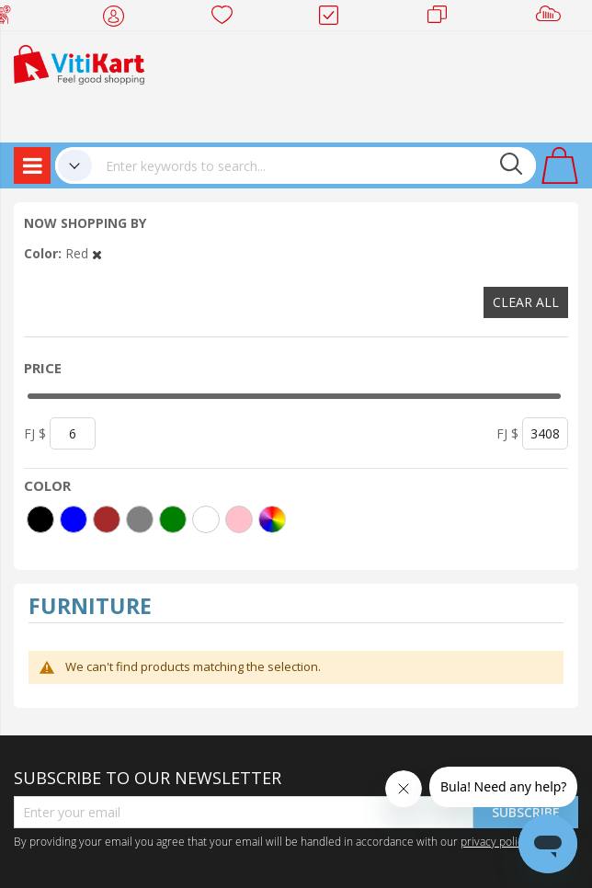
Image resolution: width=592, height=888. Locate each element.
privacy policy (495, 841)
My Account (119, 18)
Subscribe (526, 812)
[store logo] (79, 63)
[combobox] (314, 165)
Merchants (443, 18)
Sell (552, 18)
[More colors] (272, 519)
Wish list (227, 18)
